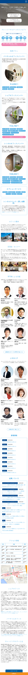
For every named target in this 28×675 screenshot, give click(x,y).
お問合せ (14, 673)
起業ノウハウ (14, 478)
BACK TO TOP (14, 671)
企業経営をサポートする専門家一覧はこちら (14, 352)
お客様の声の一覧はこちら (14, 429)
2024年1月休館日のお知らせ (9, 468)
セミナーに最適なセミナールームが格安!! (14, 137)
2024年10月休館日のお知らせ (9, 446)
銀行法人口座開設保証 (14, 15)
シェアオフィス (14, 589)
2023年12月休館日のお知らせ (9, 472)
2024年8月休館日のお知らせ (9, 455)
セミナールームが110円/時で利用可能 (14, 20)
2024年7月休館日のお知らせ (9, 459)
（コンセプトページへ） (14, 44)
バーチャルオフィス (14, 619)
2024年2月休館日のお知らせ (9, 463)
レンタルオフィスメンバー (14, 143)
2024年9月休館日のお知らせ (9, 450)
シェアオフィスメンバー (14, 95)
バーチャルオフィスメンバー (14, 56)
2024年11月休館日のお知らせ (9, 442)
